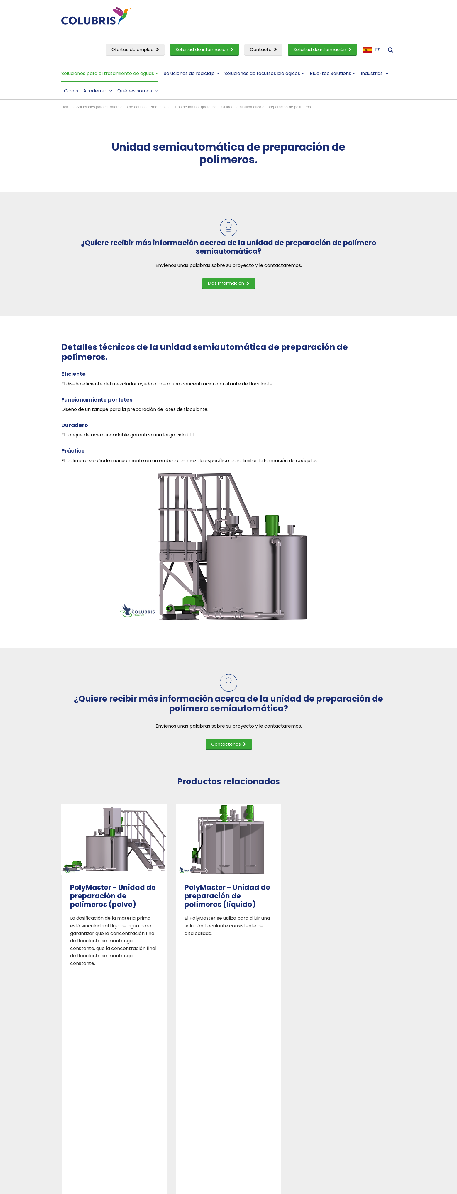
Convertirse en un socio (266, 1090)
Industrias (374, 73)
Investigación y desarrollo (96, 1115)
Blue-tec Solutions (333, 73)
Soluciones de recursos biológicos (264, 73)
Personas (249, 1081)
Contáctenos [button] (228, 744)
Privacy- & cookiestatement (167, 1185)
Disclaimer (128, 1185)
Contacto (263, 49)
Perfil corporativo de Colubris (272, 1071)
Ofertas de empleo (135, 49)
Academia (97, 91)
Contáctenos (340, 1071)
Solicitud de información (204, 49)
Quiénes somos (137, 91)
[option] (114, 885)
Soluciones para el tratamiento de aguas (109, 73)
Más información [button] (228, 283)
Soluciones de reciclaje (191, 73)
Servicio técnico (85, 1124)
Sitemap (203, 1185)
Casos (71, 91)
